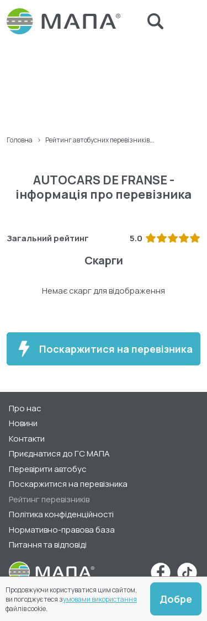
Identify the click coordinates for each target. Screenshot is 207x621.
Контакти (27, 438)
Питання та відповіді (48, 544)
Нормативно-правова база (62, 529)
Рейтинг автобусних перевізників (97, 140)
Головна (20, 140)
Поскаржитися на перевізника (103, 349)
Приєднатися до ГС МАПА (59, 453)
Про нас (25, 408)
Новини (23, 423)
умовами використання (100, 599)
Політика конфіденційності (61, 514)
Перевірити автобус (48, 469)
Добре (176, 599)
